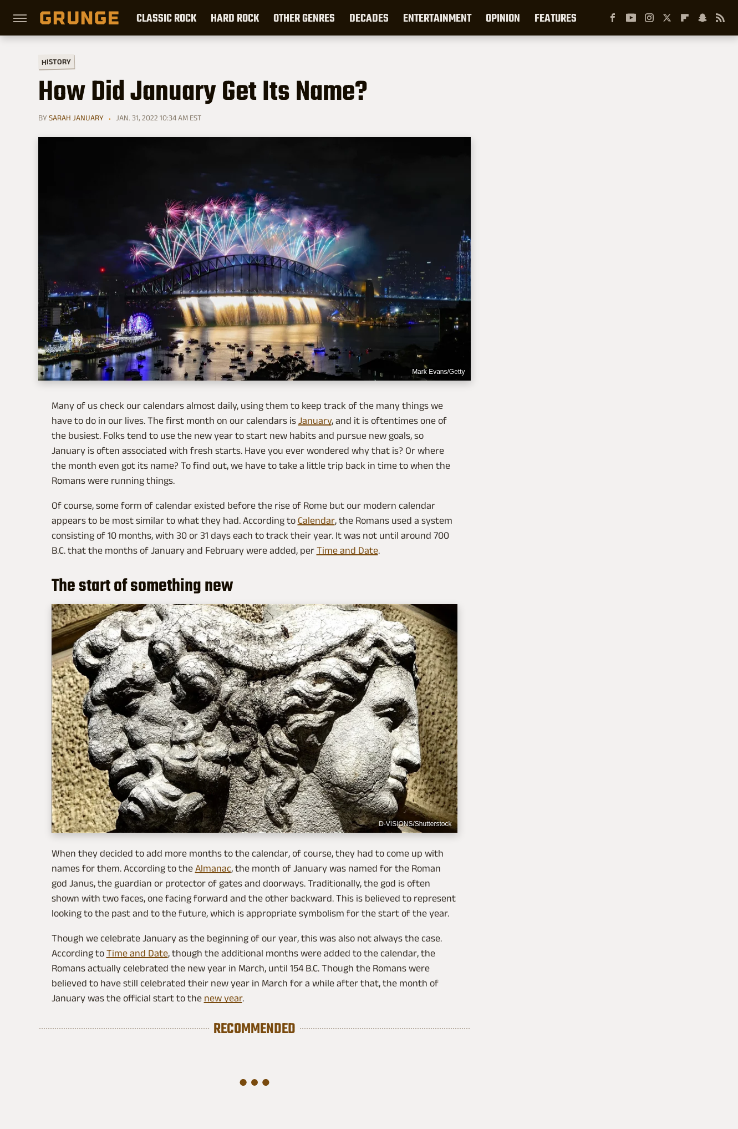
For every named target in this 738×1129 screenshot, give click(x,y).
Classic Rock (166, 17)
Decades (369, 17)
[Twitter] (667, 17)
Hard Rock (235, 17)
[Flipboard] (684, 17)
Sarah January (76, 117)
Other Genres (304, 17)
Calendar (316, 520)
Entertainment (437, 17)
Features (556, 17)
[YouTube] (631, 17)
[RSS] (720, 17)
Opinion (503, 17)
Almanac (213, 868)
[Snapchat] (702, 17)
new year (223, 998)
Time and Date (347, 550)
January (315, 420)
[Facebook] (612, 17)
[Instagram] (649, 17)
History (55, 61)
